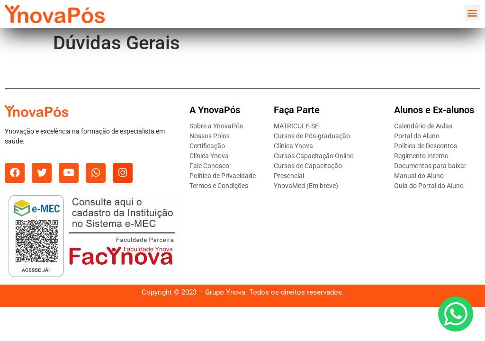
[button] (472, 12)
